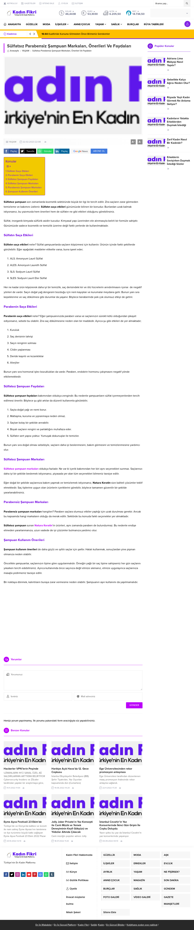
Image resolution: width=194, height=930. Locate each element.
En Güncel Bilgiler (115, 924)
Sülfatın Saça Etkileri (18, 171)
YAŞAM (25, 50)
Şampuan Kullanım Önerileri (23, 191)
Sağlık (94, 924)
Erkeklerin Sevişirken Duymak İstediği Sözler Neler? (178, 162)
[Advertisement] (73, 628)
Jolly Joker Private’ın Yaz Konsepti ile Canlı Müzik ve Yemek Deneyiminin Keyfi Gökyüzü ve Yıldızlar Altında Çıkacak (72, 827)
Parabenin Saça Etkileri (20, 175)
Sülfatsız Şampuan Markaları (23, 183)
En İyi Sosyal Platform (65, 924)
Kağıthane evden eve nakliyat (142, 924)
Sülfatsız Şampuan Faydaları (23, 179)
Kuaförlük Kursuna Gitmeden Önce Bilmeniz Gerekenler (76, 33)
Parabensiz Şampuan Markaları (25, 187)
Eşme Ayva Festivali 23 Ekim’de (23, 822)
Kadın (101, 924)
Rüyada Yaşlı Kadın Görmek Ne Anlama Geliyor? (178, 101)
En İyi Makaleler (44, 924)
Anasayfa (13, 50)
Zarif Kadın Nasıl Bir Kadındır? (177, 141)
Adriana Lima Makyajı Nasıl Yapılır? (175, 62)
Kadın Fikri (83, 924)
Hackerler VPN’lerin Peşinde (21, 768)
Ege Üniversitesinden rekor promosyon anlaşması (115, 770)
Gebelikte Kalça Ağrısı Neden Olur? (178, 81)
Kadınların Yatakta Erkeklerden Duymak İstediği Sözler (178, 123)
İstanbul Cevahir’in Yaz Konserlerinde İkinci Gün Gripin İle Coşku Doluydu (119, 825)
